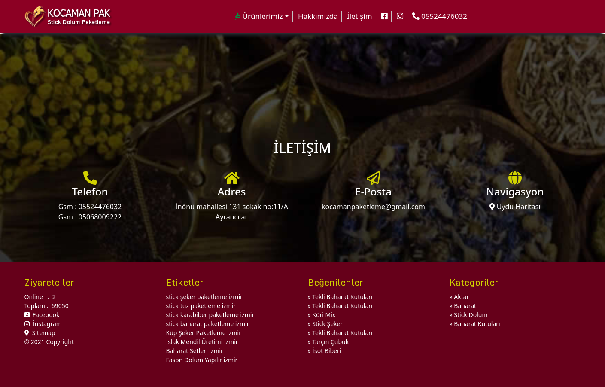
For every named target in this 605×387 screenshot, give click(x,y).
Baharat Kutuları (477, 324)
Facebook (42, 315)
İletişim (359, 16)
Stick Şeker (327, 324)
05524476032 (100, 206)
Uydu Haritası (514, 206)
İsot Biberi (326, 351)
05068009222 (100, 217)
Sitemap (39, 333)
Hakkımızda (318, 16)
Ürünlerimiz (259, 16)
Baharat (465, 306)
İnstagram (43, 324)
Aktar (461, 297)
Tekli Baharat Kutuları (342, 297)
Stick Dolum (470, 315)
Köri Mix (323, 315)
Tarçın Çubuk (330, 342)
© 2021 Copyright (49, 342)
